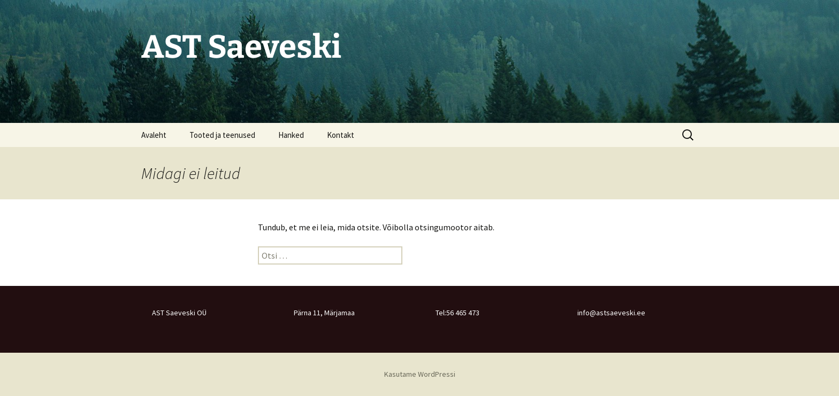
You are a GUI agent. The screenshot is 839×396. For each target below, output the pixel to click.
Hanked (291, 135)
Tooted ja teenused (222, 135)
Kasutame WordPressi (419, 374)
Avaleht (153, 135)
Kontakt (340, 135)
